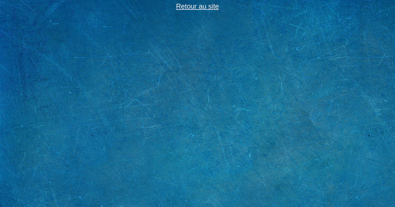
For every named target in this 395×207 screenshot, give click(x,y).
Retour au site (197, 6)
